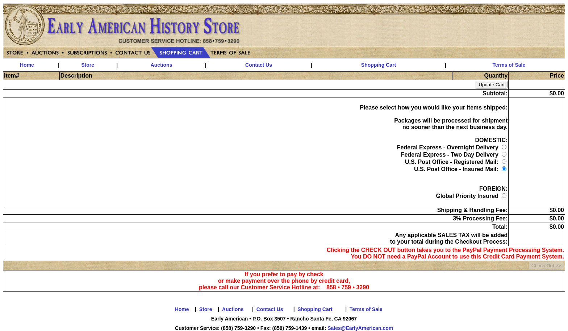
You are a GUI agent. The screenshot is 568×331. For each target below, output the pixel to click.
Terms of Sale (509, 65)
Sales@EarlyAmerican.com (360, 328)
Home (27, 65)
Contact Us (258, 65)
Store (87, 65)
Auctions (161, 65)
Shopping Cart (378, 65)
